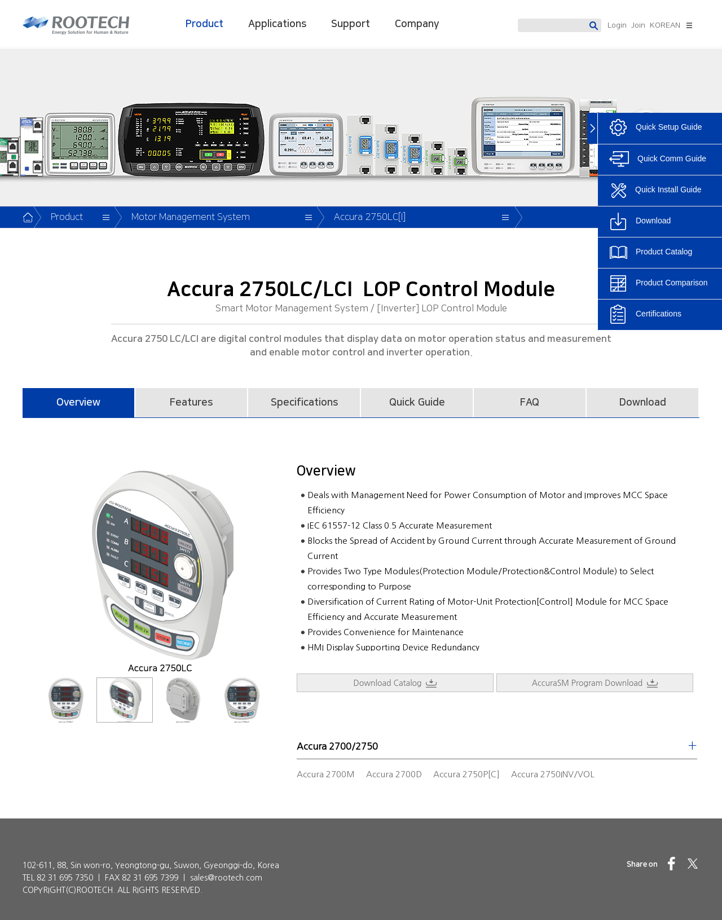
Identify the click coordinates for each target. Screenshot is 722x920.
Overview (78, 402)
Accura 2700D (394, 774)
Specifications (304, 402)
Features (191, 402)
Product (204, 24)
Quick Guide (417, 402)
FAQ (529, 402)
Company (417, 24)
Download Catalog (395, 683)
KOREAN (665, 25)
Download (642, 402)
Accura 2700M (326, 774)
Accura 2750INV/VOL (553, 774)
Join (638, 25)
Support (350, 24)
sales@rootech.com (226, 878)
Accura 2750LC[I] (370, 217)
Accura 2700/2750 (337, 746)
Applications (277, 24)
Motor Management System (190, 217)
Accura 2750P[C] (466, 774)
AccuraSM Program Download (595, 683)
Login (617, 25)
